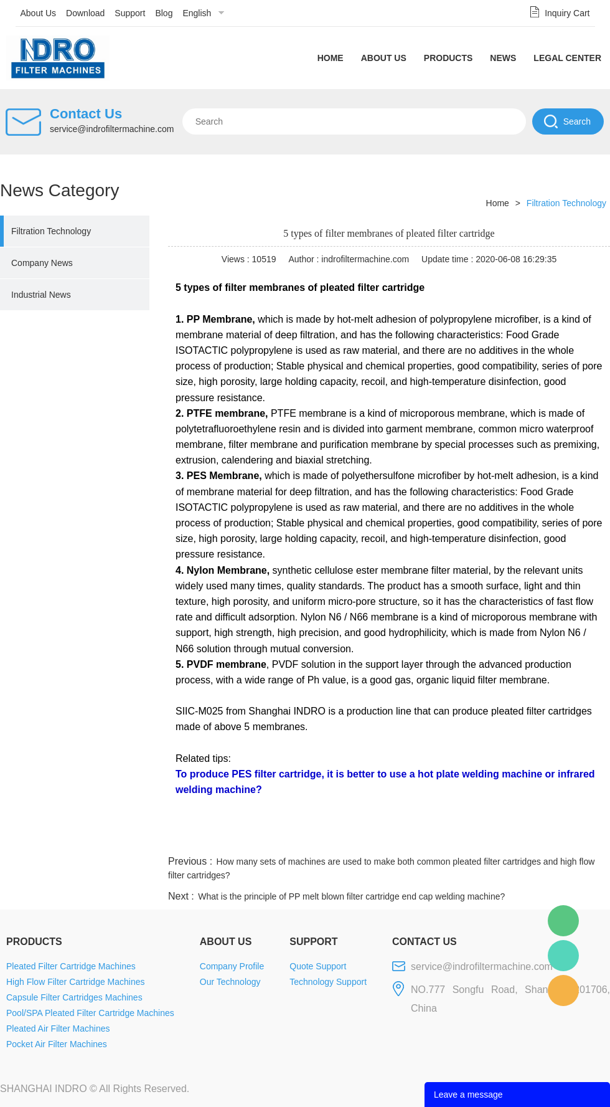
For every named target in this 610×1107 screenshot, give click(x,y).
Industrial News (41, 295)
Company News (42, 263)
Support (130, 13)
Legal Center (567, 58)
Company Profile (232, 966)
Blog (163, 13)
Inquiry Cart (567, 13)
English (196, 13)
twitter (453, 838)
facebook (387, 838)
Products (448, 58)
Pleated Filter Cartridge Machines (71, 966)
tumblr (554, 838)
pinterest (521, 838)
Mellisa (563, 955)
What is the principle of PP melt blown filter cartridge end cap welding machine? (351, 896)
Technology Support (328, 982)
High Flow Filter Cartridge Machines (75, 982)
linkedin (588, 838)
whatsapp (487, 838)
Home (330, 58)
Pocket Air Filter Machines (56, 1044)
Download (85, 13)
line (420, 838)
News (503, 58)
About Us (39, 13)
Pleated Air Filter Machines (58, 1028)
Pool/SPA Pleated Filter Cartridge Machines (90, 1013)
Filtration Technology (51, 231)
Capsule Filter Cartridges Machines (74, 997)
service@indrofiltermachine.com (112, 129)
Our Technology (230, 982)
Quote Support (317, 966)
